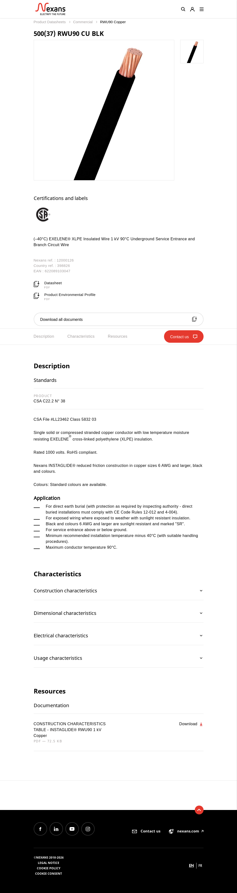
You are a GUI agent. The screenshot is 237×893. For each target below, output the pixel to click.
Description (44, 336)
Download (191, 724)
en (191, 865)
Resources (117, 336)
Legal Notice (48, 863)
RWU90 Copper (113, 22)
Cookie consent (48, 874)
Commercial (83, 22)
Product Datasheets (50, 22)
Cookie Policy (48, 868)
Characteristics (81, 336)
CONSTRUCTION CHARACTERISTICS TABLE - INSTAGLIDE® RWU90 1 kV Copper (70, 730)
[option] (48, 214)
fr (200, 865)
